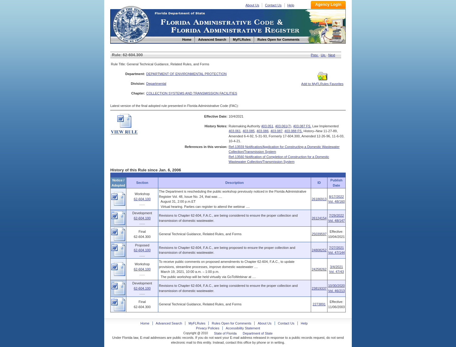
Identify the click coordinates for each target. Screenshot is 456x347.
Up (323, 55)
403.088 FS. (293, 131)
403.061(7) (283, 126)
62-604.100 (142, 199)
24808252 (319, 250)
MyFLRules (196, 323)
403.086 (262, 131)
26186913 (319, 199)
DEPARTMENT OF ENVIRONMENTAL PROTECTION (186, 74)
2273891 (319, 304)
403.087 (276, 131)
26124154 (319, 218)
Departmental (156, 83)
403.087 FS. (302, 126)
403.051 (267, 126)
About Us (252, 5)
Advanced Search (169, 323)
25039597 (319, 234)
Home (131, 23)
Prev (315, 55)
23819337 (319, 288)
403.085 (248, 131)
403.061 (235, 131)
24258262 (319, 269)
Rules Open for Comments (231, 323)
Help (290, 5)
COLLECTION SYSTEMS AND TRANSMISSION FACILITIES (191, 93)
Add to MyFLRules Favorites (322, 82)
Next (331, 55)
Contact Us (273, 5)
